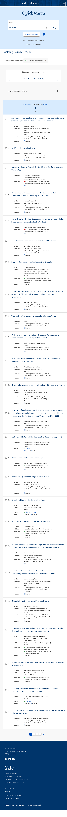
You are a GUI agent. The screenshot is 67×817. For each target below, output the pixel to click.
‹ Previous (35, 105)
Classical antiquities (33, 61)
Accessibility (10, 789)
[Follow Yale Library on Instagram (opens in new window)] (9, 759)
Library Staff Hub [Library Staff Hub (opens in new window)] (12, 798)
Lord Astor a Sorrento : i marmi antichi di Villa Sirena (33, 241)
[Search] (33, 22)
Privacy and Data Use (13, 795)
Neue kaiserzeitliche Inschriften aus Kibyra (30, 601)
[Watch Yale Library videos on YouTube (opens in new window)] (13, 759)
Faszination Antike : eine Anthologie (27, 458)
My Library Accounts (13, 776)
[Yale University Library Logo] (33, 3)
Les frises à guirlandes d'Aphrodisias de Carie (31, 477)
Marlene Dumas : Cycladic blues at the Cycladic (31, 262)
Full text (28, 448)
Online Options (31, 512)
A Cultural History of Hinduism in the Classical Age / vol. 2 (37, 437)
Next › (45, 105)
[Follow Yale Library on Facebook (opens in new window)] (6, 759)
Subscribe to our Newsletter (16, 779)
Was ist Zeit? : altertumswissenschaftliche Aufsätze (33, 316)
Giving (7, 792)
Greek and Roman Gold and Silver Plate (28, 500)
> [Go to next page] (43, 734)
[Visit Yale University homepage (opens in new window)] (9, 767)
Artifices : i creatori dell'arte (23, 148)
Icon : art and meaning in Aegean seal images (31, 521)
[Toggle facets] (57, 91)
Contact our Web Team (14, 783)
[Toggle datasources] (41, 44)
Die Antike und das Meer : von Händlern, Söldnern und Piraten (38, 385)
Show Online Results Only (34, 79)
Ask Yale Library (11, 773)
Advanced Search (31, 34)
